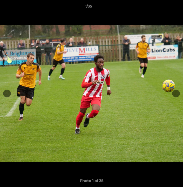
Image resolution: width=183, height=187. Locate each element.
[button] (164, 7)
